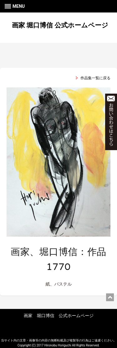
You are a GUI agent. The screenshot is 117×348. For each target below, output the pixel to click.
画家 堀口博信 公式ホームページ (60, 25)
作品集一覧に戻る (95, 78)
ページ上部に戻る (110, 297)
